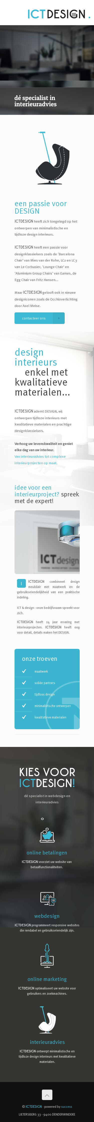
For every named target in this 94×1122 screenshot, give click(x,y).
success (66, 1106)
